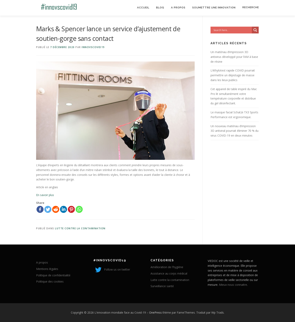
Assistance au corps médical (169, 273)
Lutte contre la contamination (80, 228)
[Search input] (232, 30)
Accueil (143, 7)
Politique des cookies (50, 281)
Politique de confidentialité (53, 275)
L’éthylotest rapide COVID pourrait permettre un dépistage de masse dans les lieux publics (233, 75)
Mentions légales (47, 269)
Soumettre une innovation (214, 7)
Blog (160, 7)
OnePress (155, 312)
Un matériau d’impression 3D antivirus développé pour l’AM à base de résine (234, 56)
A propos (178, 7)
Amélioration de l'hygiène (167, 267)
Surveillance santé (162, 286)
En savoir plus (45, 195)
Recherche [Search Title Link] (250, 7)
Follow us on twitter (111, 269)
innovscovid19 (93, 47)
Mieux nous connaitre (233, 285)
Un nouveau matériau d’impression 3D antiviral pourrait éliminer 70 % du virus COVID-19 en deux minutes (234, 131)
